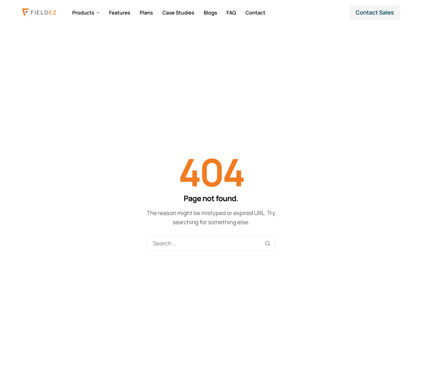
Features (119, 12)
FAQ (231, 12)
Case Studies (178, 12)
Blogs (210, 12)
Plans (146, 12)
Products (86, 12)
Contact (255, 12)
